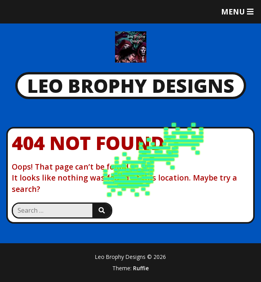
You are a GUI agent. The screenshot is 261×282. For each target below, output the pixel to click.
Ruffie (141, 268)
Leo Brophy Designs (130, 85)
